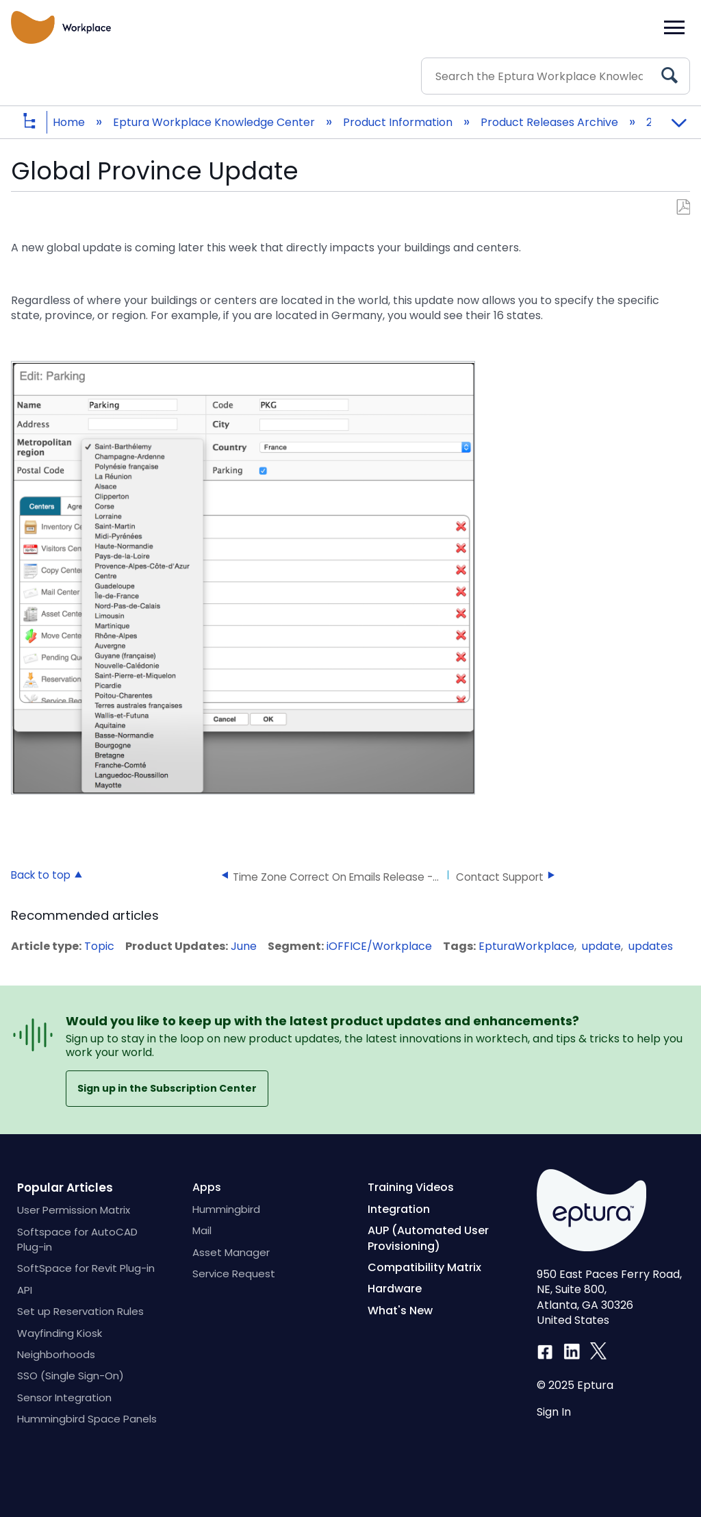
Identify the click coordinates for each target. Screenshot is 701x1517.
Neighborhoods (56, 1354)
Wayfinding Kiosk (59, 1333)
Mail (202, 1230)
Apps (206, 1187)
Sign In (554, 1412)
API (24, 1290)
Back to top (41, 874)
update (601, 946)
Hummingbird (226, 1209)
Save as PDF (683, 207)
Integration (399, 1209)
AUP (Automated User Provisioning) (428, 1238)
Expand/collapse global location (678, 117)
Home (70, 122)
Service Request (233, 1273)
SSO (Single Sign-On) (70, 1375)
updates (650, 946)
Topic (99, 946)
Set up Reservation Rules (80, 1311)
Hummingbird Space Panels (87, 1419)
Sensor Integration (64, 1397)
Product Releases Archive (551, 122)
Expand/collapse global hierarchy (39, 122)
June (244, 946)
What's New (400, 1310)
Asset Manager (231, 1252)
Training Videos (411, 1187)
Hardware (395, 1288)
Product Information (399, 122)
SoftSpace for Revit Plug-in (86, 1268)
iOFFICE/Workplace (379, 946)
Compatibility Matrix (424, 1267)
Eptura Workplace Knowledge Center (215, 122)
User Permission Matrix (73, 1210)
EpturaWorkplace (526, 946)
